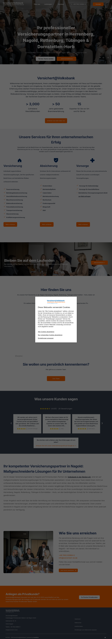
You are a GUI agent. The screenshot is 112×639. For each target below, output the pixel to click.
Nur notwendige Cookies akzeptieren (50, 335)
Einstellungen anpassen (46, 338)
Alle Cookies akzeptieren (46, 332)
